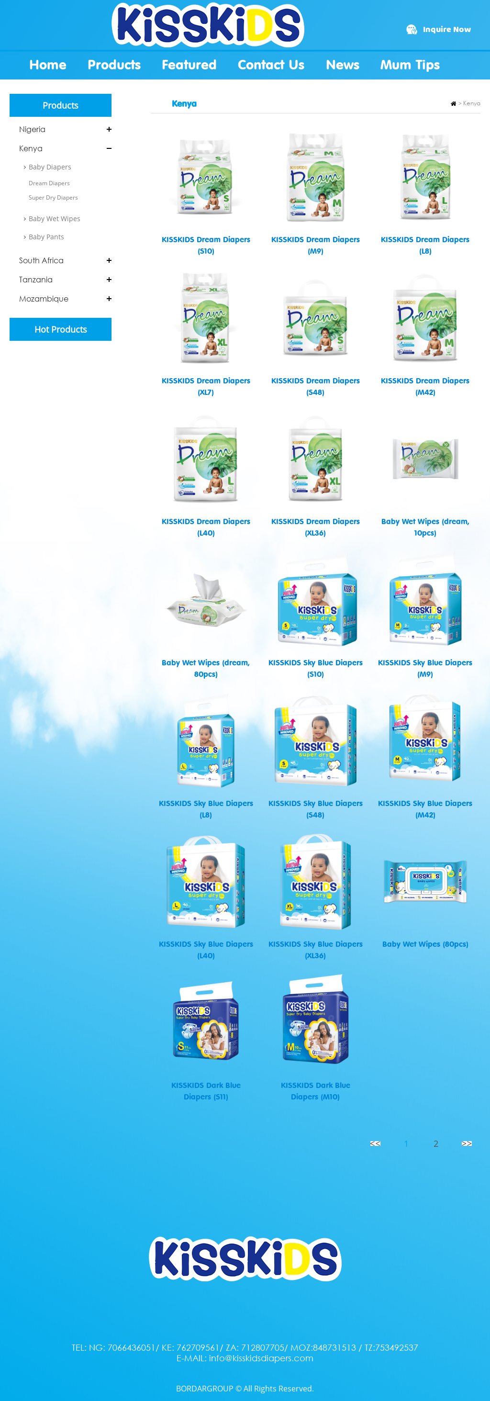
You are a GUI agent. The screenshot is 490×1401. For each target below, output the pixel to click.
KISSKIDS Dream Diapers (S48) (315, 386)
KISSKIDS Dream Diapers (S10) (206, 245)
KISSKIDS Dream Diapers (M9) (315, 245)
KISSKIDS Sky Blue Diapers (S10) (315, 668)
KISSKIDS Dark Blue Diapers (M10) (315, 1090)
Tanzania (36, 279)
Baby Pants (46, 236)
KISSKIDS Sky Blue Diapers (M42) (425, 808)
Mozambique (43, 298)
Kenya (31, 148)
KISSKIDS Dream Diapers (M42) (425, 386)
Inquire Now (447, 29)
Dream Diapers (49, 183)
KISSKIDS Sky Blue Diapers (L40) (206, 949)
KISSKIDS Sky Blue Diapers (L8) (206, 808)
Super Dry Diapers (53, 197)
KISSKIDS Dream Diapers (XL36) (315, 527)
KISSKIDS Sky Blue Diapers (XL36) (315, 949)
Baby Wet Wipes (54, 218)
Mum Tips (410, 64)
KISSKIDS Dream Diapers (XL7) (206, 386)
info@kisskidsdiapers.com (261, 1358)
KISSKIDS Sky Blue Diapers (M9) (425, 668)
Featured (189, 64)
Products (114, 64)
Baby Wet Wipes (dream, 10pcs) (425, 527)
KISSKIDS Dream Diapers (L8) (425, 245)
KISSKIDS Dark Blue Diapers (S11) (206, 1090)
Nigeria (32, 129)
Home (48, 64)
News (342, 64)
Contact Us (271, 64)
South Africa (41, 260)
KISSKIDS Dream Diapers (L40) (206, 527)
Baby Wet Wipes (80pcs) (425, 944)
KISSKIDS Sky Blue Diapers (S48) (315, 808)
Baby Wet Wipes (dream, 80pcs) (206, 668)
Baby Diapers (50, 166)
